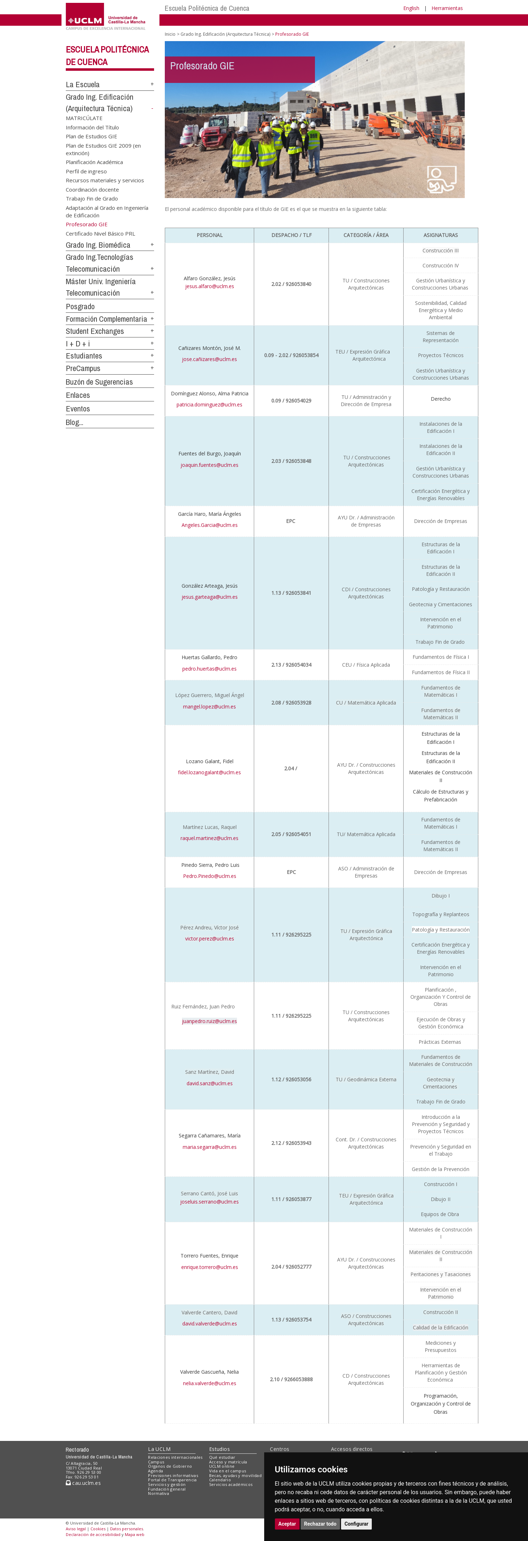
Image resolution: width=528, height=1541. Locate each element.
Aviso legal (76, 1528)
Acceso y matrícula (228, 1462)
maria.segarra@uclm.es (210, 1147)
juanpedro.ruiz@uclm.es (209, 1021)
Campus (156, 1462)
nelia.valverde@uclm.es (209, 1383)
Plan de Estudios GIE (91, 136)
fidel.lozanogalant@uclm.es (209, 772)
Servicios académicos (231, 1484)
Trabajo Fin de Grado (92, 198)
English (411, 8)
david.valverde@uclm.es (209, 1323)
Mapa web (134, 1534)
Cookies (97, 1528)
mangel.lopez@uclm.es (209, 706)
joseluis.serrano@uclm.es (209, 1201)
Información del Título (92, 126)
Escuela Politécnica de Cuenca (207, 8)
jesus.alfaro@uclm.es (209, 286)
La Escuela (83, 84)
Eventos (78, 408)
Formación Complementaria (106, 318)
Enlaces (78, 395)
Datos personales (126, 1528)
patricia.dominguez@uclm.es (209, 404)
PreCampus (83, 368)
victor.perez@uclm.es (209, 938)
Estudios (219, 1449)
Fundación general (167, 1489)
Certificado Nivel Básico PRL (100, 233)
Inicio (170, 34)
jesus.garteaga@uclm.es (210, 596)
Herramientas (447, 8)
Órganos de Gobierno (170, 1466)
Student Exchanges (95, 331)
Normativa (158, 1493)
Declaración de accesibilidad (93, 1534)
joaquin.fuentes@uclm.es (209, 464)
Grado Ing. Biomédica (98, 244)
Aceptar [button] (287, 1524)
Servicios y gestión (167, 1484)
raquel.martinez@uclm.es (209, 838)
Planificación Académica (94, 162)
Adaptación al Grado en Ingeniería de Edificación (107, 211)
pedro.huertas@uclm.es (209, 668)
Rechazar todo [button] (320, 1524)
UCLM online (222, 1466)
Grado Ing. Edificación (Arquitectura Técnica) (225, 34)
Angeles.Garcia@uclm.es (210, 525)
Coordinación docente (92, 189)
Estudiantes (84, 355)
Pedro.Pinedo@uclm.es (209, 876)
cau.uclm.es (83, 1483)
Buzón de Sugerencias (99, 381)
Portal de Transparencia (172, 1479)
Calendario (220, 1479)
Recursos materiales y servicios (105, 180)
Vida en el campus (227, 1470)
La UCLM (159, 1449)
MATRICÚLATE (84, 118)
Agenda (155, 1470)
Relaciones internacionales (175, 1457)
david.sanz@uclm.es (210, 1083)
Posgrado (80, 306)
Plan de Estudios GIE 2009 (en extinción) (103, 149)
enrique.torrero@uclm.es (209, 1267)
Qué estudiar (222, 1457)
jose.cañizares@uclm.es (209, 359)
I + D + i (78, 343)
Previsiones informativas (173, 1475)
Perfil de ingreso (86, 170)
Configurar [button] (357, 1524)
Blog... (74, 422)
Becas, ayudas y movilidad (235, 1475)
